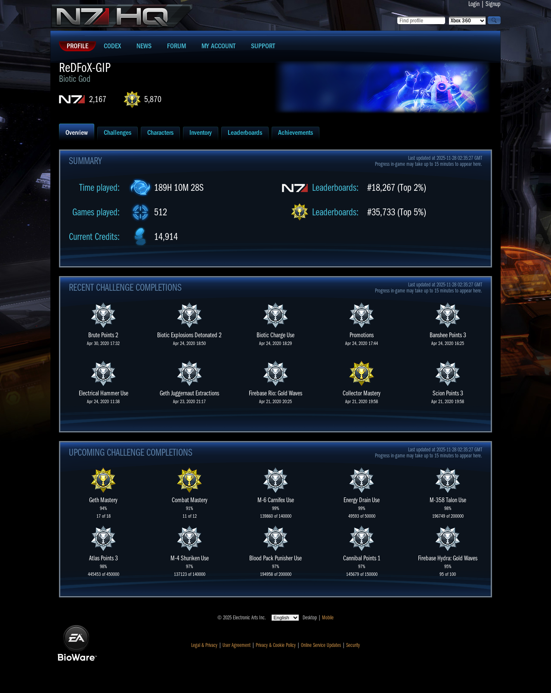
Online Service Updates (321, 645)
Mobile (328, 618)
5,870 (152, 99)
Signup (493, 4)
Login (474, 4)
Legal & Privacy (204, 645)
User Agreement (237, 645)
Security (353, 645)
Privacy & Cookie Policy (276, 645)
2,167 (97, 99)
